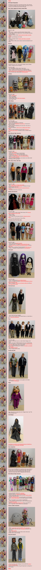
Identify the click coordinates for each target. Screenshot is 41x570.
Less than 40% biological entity (17, 502)
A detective (14, 379)
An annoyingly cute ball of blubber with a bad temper (20, 527)
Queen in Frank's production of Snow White (19, 213)
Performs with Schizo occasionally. (24, 38)
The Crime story (25, 72)
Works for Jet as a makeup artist (16, 185)
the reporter (23, 528)
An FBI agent (16, 380)
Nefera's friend (13, 530)
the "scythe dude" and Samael (18, 445)
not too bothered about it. (22, 280)
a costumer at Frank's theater (20, 494)
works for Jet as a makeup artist (21, 127)
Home (9, 0)
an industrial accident (13, 501)
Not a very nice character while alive (22, 283)
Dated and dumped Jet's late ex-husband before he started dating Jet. (20, 71)
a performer (22, 493)
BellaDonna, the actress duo (20, 123)
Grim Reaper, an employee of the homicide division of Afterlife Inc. (20, 444)
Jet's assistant (14, 152)
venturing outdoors (28, 495)
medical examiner (19, 243)
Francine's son (14, 95)
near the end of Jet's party (25, 244)
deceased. (12, 346)
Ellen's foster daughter (21, 98)
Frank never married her (15, 317)
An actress (14, 154)
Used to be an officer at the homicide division (20, 245)
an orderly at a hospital (28, 345)
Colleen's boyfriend (14, 347)
